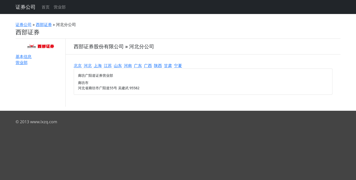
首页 (46, 7)
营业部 (60, 7)
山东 (118, 65)
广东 (138, 65)
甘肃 (168, 65)
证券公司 (26, 7)
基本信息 (24, 56)
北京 (78, 65)
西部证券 (44, 24)
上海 (98, 65)
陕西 (158, 65)
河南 (128, 65)
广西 (148, 65)
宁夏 (178, 65)
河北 (88, 65)
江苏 (108, 65)
